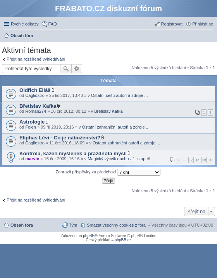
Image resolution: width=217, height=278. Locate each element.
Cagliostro (35, 95)
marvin (32, 158)
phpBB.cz (123, 240)
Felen (30, 127)
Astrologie (32, 122)
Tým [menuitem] (73, 225)
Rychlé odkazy (25, 24)
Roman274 (35, 111)
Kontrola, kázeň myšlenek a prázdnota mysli (73, 153)
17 (191, 160)
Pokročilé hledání (77, 68)
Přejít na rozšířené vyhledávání (36, 59)
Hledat (66, 68)
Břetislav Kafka (37, 106)
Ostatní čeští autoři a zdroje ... (119, 95)
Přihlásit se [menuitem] (202, 24)
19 (204, 160)
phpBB (89, 236)
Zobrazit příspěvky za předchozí (108, 172)
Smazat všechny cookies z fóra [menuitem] (116, 225)
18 (198, 160)
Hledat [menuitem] (210, 36)
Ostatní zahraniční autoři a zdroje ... (115, 127)
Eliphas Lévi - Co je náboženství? (59, 138)
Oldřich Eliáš (35, 90)
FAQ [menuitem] (52, 24)
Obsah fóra (21, 225)
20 (210, 160)
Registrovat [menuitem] (172, 24)
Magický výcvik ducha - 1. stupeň (119, 158)
